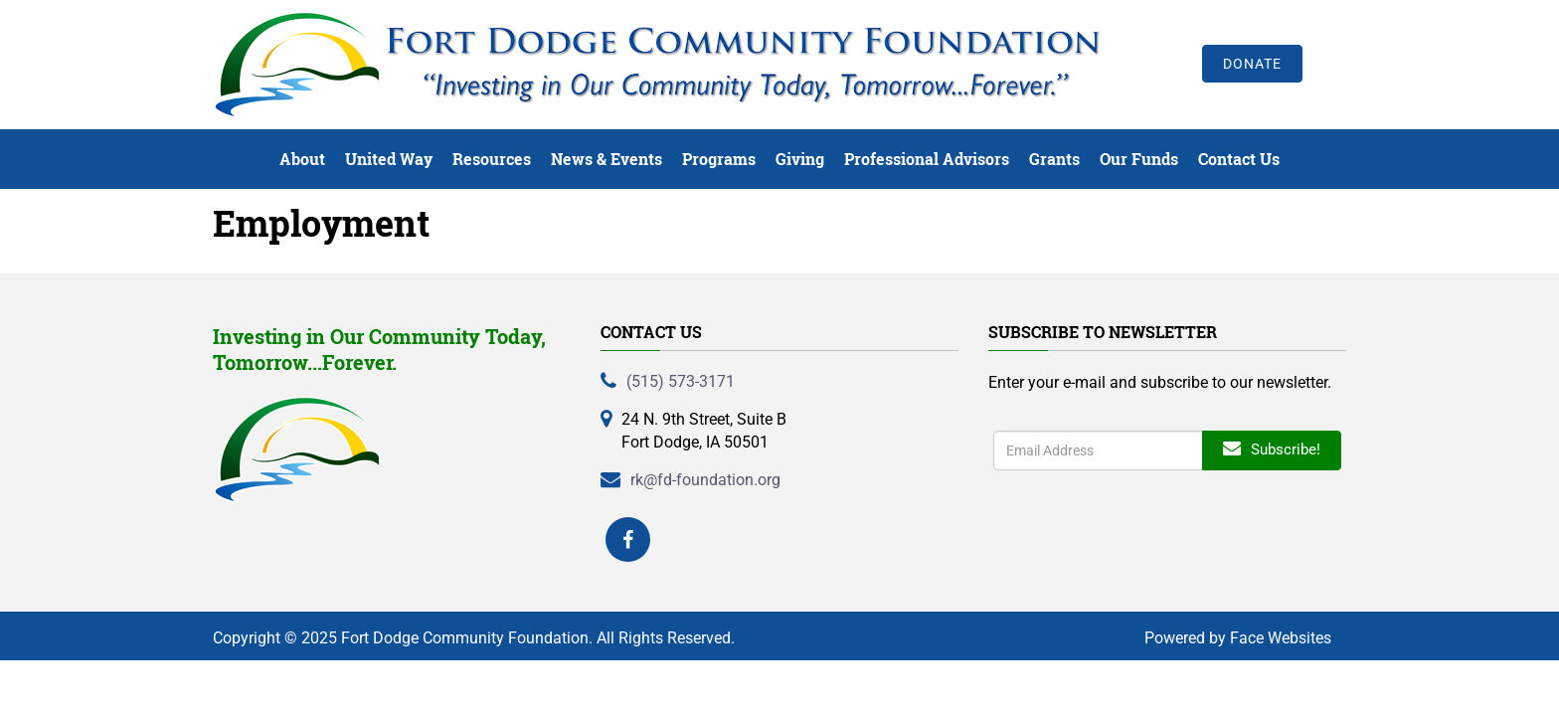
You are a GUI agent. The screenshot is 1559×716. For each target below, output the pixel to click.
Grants (1054, 158)
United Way (389, 158)
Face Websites (1280, 637)
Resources (491, 158)
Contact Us (1239, 158)
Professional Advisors (926, 158)
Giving (800, 158)
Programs (719, 158)
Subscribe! (1271, 449)
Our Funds (1139, 158)
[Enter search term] (1098, 450)
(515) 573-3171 (680, 381)
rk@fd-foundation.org (705, 479)
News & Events (606, 158)
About (302, 158)
